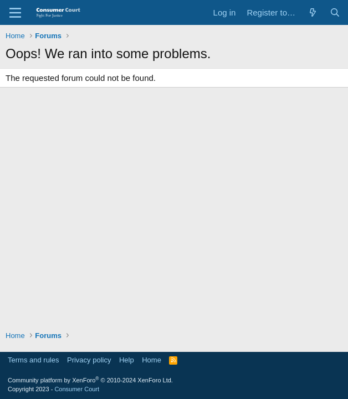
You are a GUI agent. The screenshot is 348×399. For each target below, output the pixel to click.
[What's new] (313, 12)
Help (126, 360)
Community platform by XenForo (90, 380)
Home (151, 360)
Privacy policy (89, 360)
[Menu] (15, 13)
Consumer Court (76, 389)
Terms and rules (33, 360)
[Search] (335, 12)
